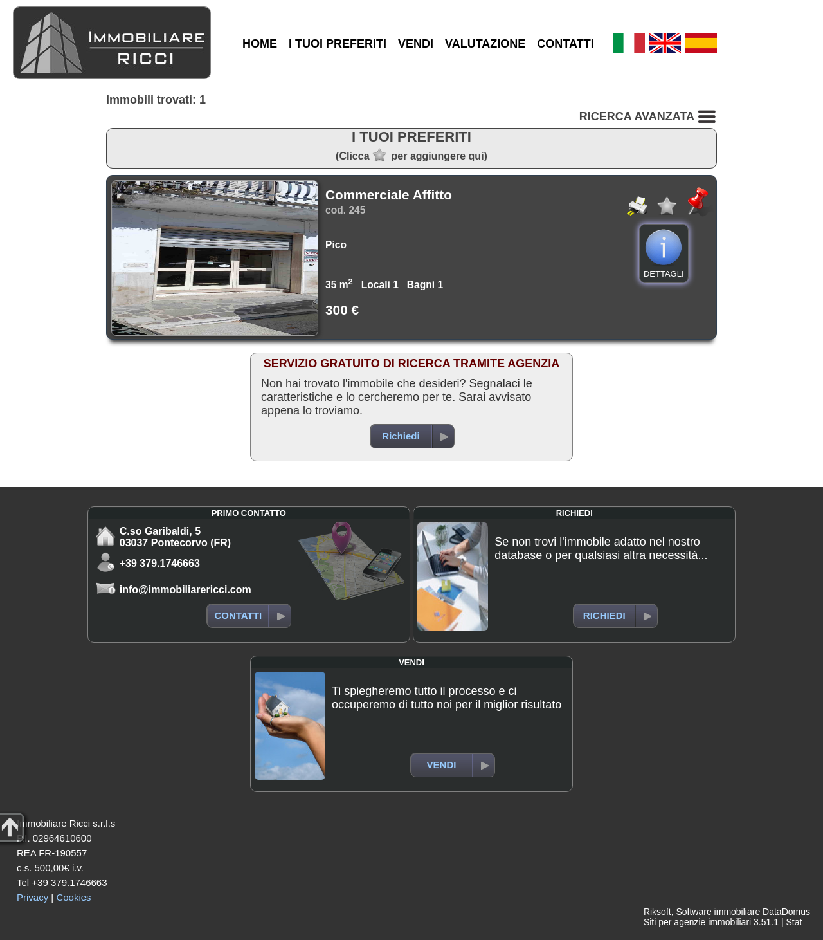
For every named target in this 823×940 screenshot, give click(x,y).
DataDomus (786, 912)
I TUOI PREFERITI (337, 43)
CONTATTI (565, 43)
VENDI (415, 43)
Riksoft (657, 912)
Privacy (32, 897)
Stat (794, 922)
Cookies (73, 897)
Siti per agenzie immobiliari (697, 922)
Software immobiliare (718, 912)
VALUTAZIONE (485, 43)
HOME (259, 43)
